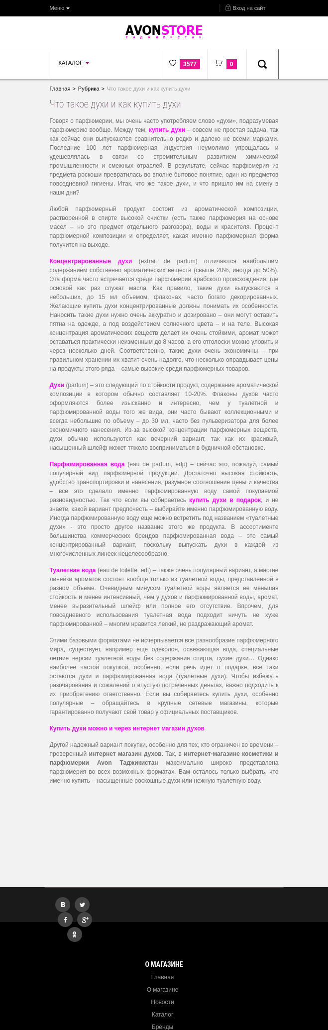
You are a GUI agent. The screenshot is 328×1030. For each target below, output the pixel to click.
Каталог (163, 1014)
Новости (162, 1002)
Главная (162, 977)
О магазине (163, 989)
